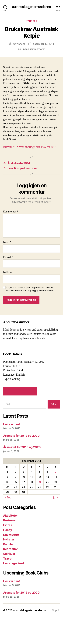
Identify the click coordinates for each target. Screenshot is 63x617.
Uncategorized (13, 563)
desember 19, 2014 (43, 43)
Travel (7, 558)
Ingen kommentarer (34, 48)
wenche (21, 43)
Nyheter (31, 21)
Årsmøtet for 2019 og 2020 (22, 447)
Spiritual (9, 553)
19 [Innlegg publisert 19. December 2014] (39, 481)
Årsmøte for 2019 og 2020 (21, 435)
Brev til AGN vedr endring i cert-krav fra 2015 (29, 147)
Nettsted (8, 272)
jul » (55, 497)
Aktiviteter (10, 515)
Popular (8, 544)
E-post (8, 257)
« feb (8, 497)
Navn (7, 242)
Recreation (10, 549)
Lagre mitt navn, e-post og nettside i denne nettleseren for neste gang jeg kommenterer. (30, 289)
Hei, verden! (11, 424)
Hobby (7, 530)
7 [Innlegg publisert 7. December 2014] (56, 471)
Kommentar (10, 211)
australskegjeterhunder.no (31, 6)
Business (9, 520)
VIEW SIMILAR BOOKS (20, 391)
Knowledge (11, 534)
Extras (7, 525)
